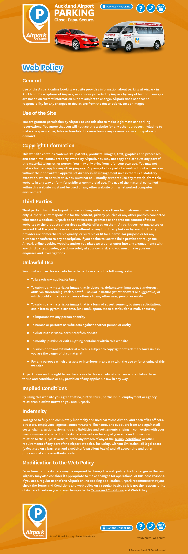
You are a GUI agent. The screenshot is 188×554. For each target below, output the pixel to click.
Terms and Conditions (107, 490)
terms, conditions (128, 438)
